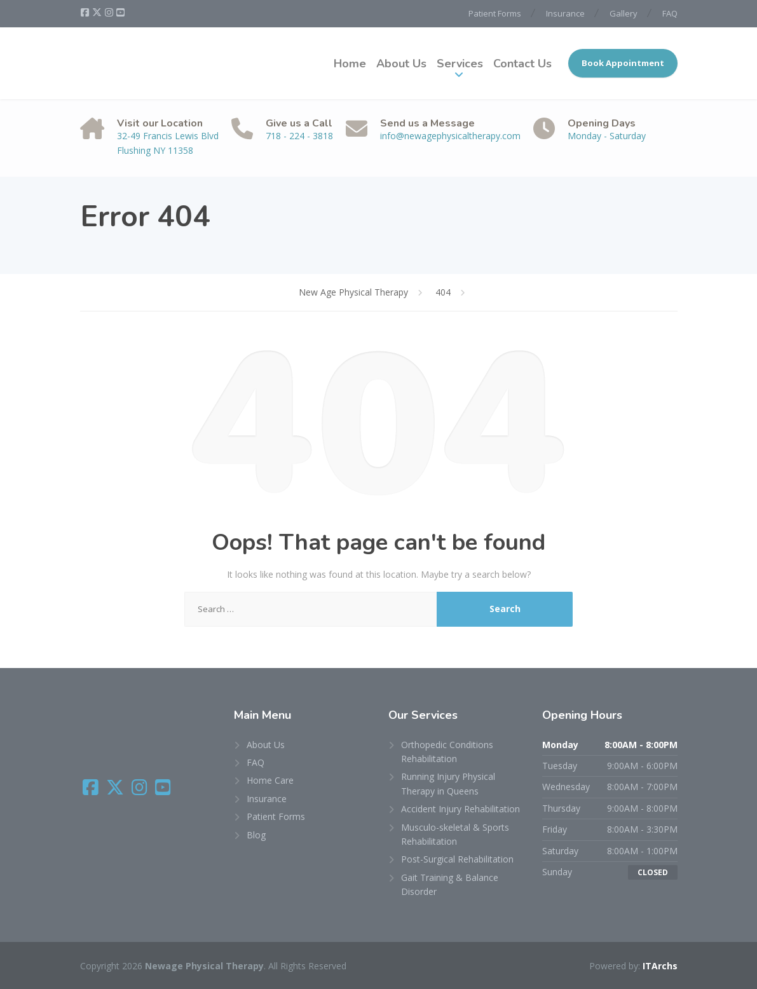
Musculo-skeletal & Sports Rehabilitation (455, 834)
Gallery (624, 13)
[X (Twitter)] (98, 12)
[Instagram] (110, 12)
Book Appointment (623, 63)
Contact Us (522, 63)
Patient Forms (494, 13)
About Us (401, 63)
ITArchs (660, 966)
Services (460, 63)
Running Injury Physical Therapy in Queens (448, 783)
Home (350, 63)
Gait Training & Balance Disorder (449, 884)
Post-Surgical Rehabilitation (457, 859)
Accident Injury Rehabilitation (460, 809)
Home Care (270, 780)
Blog (256, 835)
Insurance (565, 13)
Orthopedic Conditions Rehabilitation (447, 752)
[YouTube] (120, 12)
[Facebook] (86, 12)
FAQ (670, 13)
